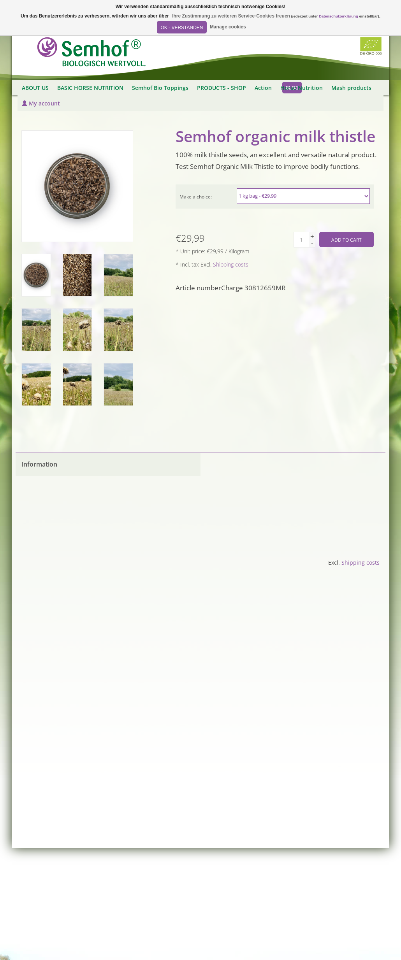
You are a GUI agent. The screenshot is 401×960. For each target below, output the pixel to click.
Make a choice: (195, 196)
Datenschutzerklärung (338, 16)
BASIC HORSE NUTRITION (90, 87)
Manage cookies (228, 27)
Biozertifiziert (371, 46)
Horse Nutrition (301, 87)
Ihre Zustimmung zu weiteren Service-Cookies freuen (231, 16)
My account (41, 103)
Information (39, 464)
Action (263, 87)
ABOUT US (35, 87)
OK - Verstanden (181, 27)
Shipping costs (230, 264)
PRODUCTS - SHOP (221, 87)
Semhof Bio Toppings (160, 87)
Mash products (351, 87)
